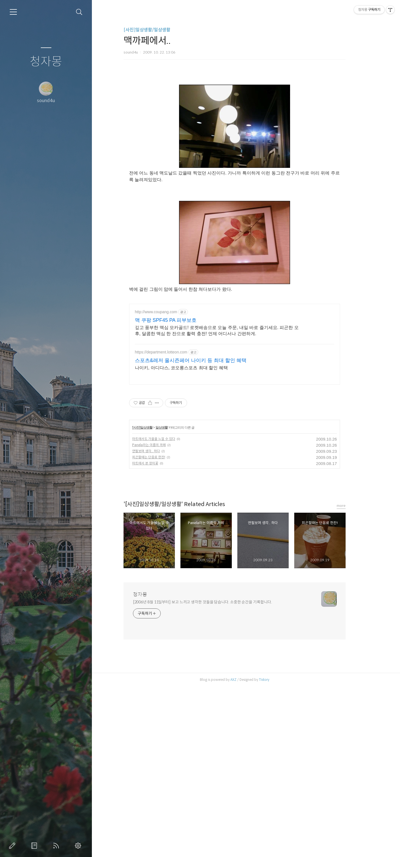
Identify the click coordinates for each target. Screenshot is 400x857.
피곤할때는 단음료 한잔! (160, 627)
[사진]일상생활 (154, 598)
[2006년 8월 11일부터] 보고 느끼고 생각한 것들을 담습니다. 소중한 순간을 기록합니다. (213, 772)
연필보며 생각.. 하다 (157, 621)
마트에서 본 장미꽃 (157, 633)
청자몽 (46, 62)
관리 (79, 845)
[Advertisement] (245, 118)
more (352, 676)
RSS (57, 845)
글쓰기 (13, 845)
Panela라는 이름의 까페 (160, 615)
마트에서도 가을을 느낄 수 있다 (165, 609)
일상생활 (173, 598)
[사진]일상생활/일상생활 (158, 30)
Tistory (275, 850)
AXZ (245, 850)
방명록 (35, 845)
